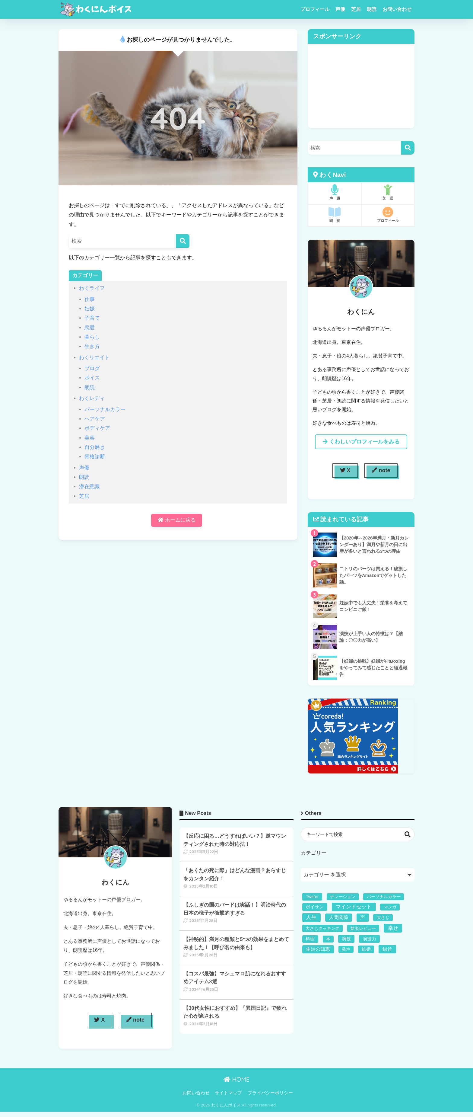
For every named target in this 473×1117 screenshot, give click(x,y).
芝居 (356, 9)
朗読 (371, 9)
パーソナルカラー (104, 409)
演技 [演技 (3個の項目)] (346, 938)
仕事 (89, 299)
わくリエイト (94, 357)
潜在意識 (89, 486)
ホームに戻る (177, 520)
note (381, 470)
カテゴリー (313, 853)
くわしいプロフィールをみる (361, 442)
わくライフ (92, 288)
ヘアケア (94, 419)
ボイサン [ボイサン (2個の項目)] (315, 906)
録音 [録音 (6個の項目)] (387, 949)
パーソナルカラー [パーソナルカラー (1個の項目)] (384, 896)
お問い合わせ (397, 9)
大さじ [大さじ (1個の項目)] (383, 917)
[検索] (182, 241)
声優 (340, 9)
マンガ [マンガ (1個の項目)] (390, 906)
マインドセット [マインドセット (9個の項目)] (354, 907)
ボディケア (97, 428)
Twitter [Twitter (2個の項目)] (312, 896)
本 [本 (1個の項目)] (328, 938)
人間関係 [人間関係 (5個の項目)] (338, 917)
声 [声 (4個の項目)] (362, 917)
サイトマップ (228, 1092)
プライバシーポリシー (270, 1092)
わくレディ (92, 398)
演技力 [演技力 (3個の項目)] (369, 938)
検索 (407, 834)
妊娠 (89, 309)
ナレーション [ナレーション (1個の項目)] (342, 896)
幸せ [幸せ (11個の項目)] (393, 928)
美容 (89, 438)
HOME (236, 1079)
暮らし (92, 337)
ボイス (92, 378)
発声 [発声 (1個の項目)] (346, 949)
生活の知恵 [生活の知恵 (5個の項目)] (318, 949)
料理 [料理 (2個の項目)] (310, 938)
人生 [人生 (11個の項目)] (311, 917)
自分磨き (94, 447)
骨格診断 (94, 456)
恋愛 (89, 328)
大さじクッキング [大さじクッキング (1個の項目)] (322, 928)
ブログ (92, 368)
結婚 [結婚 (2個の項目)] (366, 949)
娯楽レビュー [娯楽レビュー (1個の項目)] (363, 928)
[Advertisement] (361, 86)
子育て (92, 318)
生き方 (92, 346)
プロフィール (314, 9)
